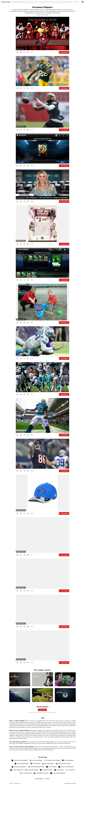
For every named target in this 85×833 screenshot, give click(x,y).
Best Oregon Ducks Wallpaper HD (19, 767)
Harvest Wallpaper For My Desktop (41, 773)
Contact (11, 783)
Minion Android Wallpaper (48, 763)
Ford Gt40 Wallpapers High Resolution (36, 767)
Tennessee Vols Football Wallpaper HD (20, 760)
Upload (46, 14)
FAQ (43, 14)
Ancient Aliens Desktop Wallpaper (63, 763)
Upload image (42, 709)
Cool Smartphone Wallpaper (46, 770)
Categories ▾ (76, 1)
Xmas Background (70, 770)
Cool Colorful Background (26, 773)
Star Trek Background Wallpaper (22, 763)
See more (39, 14)
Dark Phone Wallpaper (51, 767)
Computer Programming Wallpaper (57, 773)
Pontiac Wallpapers (59, 770)
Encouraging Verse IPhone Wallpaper (52, 760)
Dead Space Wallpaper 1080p (16, 770)
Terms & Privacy (16, 783)
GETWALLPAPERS (6, 2)
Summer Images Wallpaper (36, 760)
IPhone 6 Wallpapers (35, 763)
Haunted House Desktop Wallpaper (65, 767)
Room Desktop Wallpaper (67, 760)
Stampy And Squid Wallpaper (31, 770)
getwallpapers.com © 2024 (70, 783)
